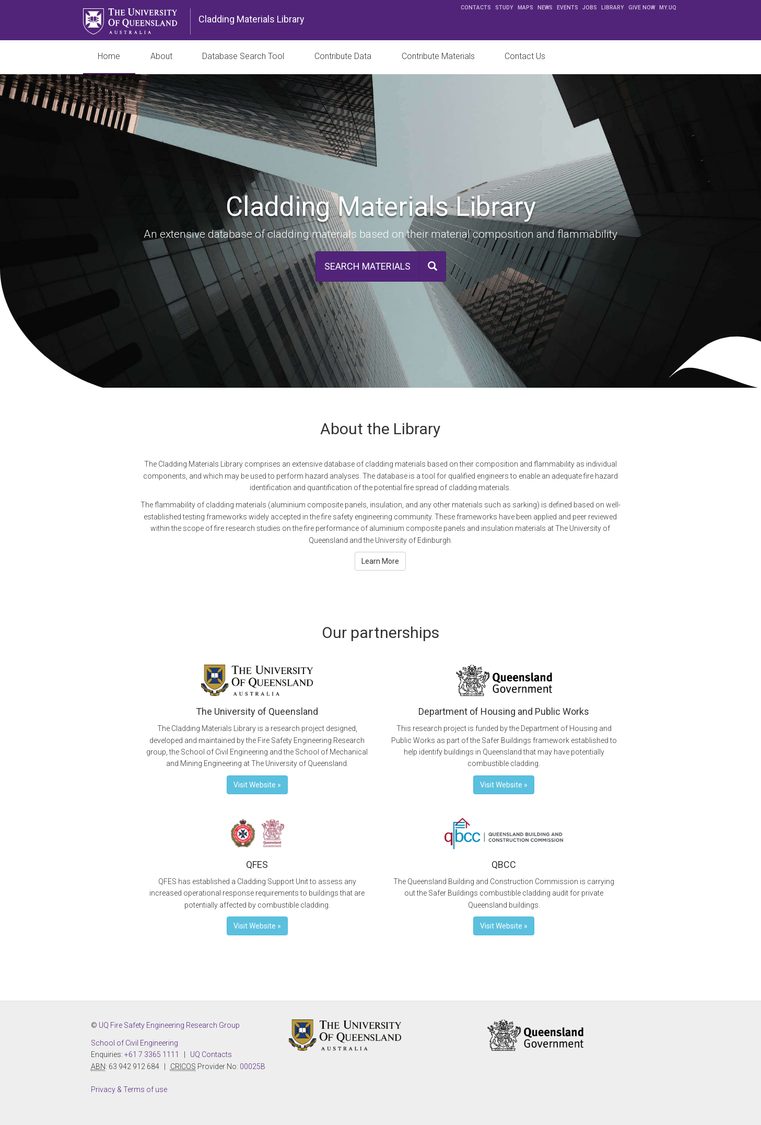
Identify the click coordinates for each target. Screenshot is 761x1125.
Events (567, 7)
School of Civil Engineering (134, 1043)
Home (109, 56)
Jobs (589, 7)
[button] (380, 266)
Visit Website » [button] (257, 785)
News (545, 7)
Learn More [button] (380, 561)
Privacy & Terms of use (129, 1089)
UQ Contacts (211, 1054)
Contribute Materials (438, 56)
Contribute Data (342, 56)
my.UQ (667, 7)
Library (612, 7)
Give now (641, 7)
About (161, 56)
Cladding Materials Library (251, 19)
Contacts (476, 7)
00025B (252, 1066)
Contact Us (525, 56)
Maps (525, 7)
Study (504, 7)
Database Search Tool (243, 56)
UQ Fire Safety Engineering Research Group (169, 1025)
